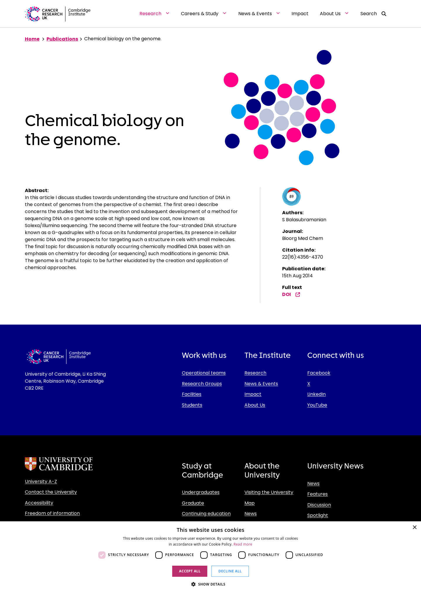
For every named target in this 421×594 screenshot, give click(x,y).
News (250, 513)
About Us (254, 405)
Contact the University (51, 492)
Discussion (319, 504)
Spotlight (317, 515)
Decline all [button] (230, 571)
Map (249, 503)
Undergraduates (201, 492)
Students (192, 405)
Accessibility (39, 502)
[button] (210, 584)
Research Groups (202, 383)
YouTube (317, 405)
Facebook (318, 373)
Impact (252, 394)
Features (317, 494)
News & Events (261, 383)
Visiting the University (268, 492)
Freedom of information (52, 513)
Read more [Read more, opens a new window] (243, 544)
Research (255, 373)
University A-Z (41, 481)
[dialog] (210, 557)
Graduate (193, 503)
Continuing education (206, 513)
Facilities (191, 394)
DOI (291, 294)
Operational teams (204, 373)
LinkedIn (316, 394)
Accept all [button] (190, 571)
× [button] (414, 527)
